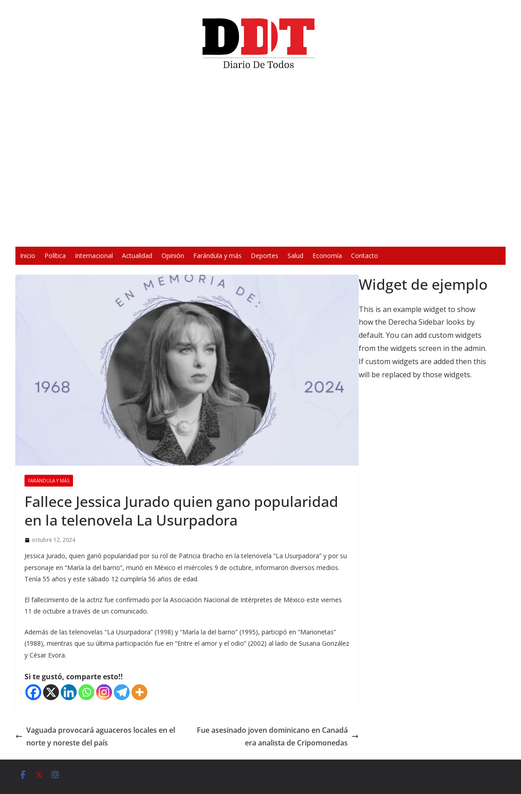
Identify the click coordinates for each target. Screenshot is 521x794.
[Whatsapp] (86, 692)
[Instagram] (104, 692)
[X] (51, 692)
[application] (260, 161)
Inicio (27, 255)
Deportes (264, 255)
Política (55, 255)
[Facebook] (33, 692)
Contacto (364, 255)
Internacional (94, 255)
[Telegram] (122, 692)
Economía (327, 255)
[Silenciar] (379, 234)
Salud (295, 255)
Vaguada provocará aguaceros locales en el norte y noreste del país (95, 736)
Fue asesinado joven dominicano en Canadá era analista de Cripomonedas (278, 736)
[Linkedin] (69, 692)
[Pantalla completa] (393, 234)
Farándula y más (217, 255)
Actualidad (137, 255)
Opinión (172, 255)
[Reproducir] (126, 234)
